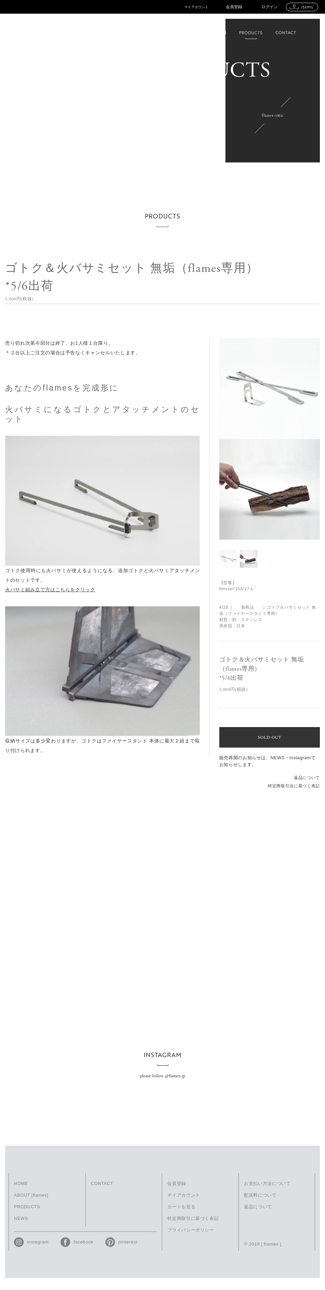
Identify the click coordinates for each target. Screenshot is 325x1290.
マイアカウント (196, 7)
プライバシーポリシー (190, 1237)
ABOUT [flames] (31, 1201)
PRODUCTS (27, 1213)
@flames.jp (175, 1081)
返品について (307, 777)
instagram (38, 1248)
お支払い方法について (267, 1190)
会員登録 (234, 6)
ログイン (269, 6)
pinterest (128, 1248)
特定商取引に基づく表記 (193, 1225)
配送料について (260, 1201)
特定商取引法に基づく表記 (294, 786)
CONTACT (102, 1190)
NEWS (21, 1225)
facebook (83, 1248)
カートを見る (181, 1213)
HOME (21, 1190)
